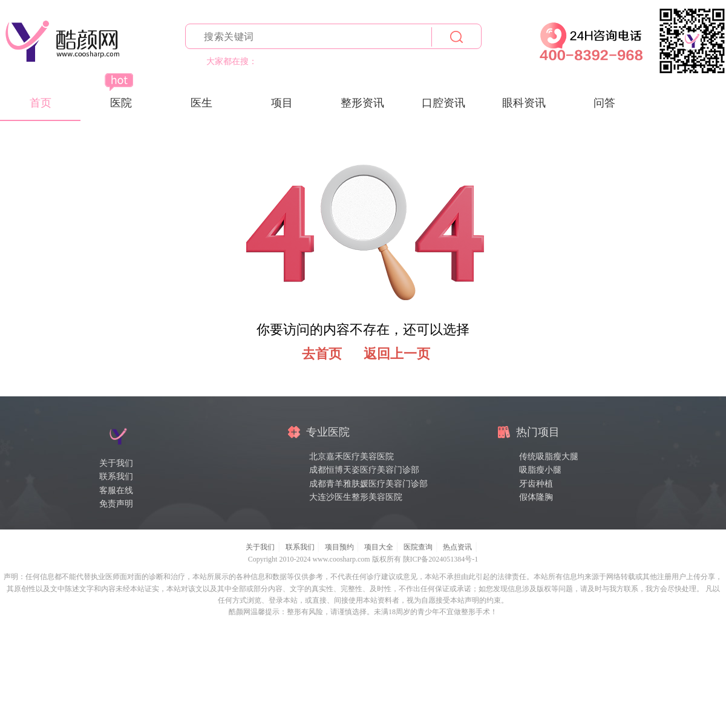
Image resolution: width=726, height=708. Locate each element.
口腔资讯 (443, 103)
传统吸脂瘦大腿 (548, 456)
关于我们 (116, 463)
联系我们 (116, 476)
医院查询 (418, 547)
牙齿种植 (536, 483)
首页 (40, 103)
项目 (282, 103)
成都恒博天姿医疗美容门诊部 (364, 469)
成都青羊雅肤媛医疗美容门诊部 (368, 483)
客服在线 (116, 490)
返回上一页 (397, 353)
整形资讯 (362, 103)
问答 (604, 103)
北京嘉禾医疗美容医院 (351, 456)
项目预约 (339, 547)
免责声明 (116, 503)
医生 (201, 103)
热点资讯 (457, 547)
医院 (121, 103)
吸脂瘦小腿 (540, 469)
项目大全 (378, 547)
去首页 (322, 353)
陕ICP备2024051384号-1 (441, 559)
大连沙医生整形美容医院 (355, 497)
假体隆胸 (536, 497)
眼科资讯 (524, 103)
